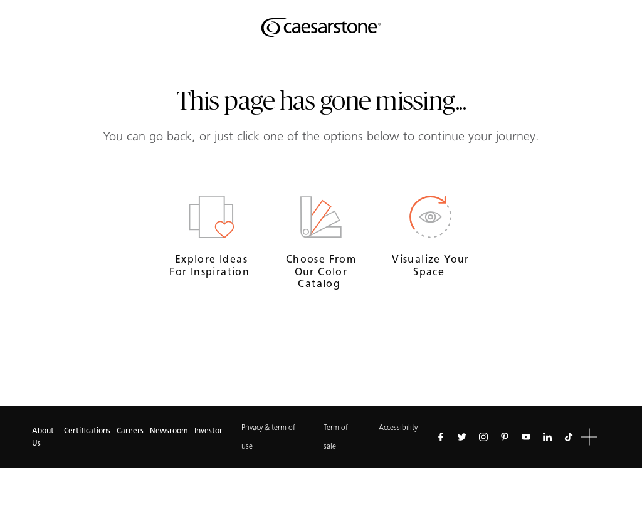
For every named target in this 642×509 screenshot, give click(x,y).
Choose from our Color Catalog (321, 271)
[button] (589, 437)
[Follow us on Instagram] (483, 437)
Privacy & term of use (268, 436)
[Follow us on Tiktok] (568, 437)
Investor (208, 430)
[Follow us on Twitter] (462, 437)
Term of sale (336, 436)
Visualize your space (431, 265)
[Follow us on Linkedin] (547, 437)
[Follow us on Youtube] (526, 437)
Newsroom (169, 430)
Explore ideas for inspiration (211, 265)
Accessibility (398, 427)
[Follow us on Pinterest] (504, 437)
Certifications (87, 430)
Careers (130, 430)
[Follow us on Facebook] (440, 437)
